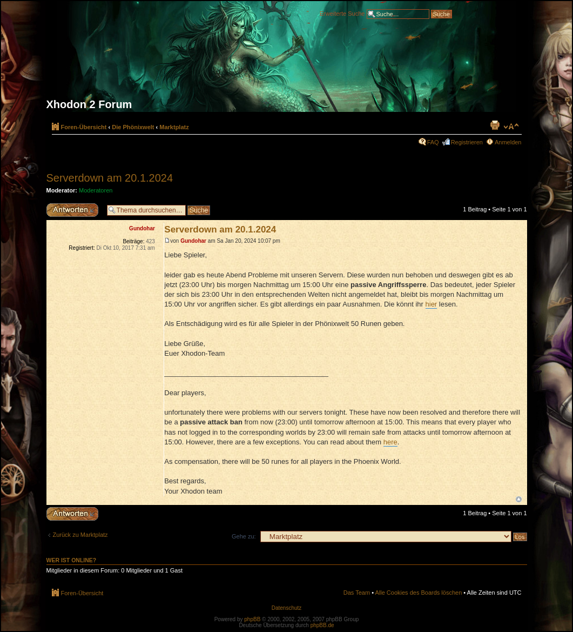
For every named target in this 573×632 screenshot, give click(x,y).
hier (431, 304)
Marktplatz (173, 127)
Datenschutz (287, 608)
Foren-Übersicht (84, 127)
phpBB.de (322, 625)
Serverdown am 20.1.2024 (109, 178)
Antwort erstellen (74, 210)
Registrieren (467, 142)
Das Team (356, 592)
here (390, 442)
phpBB (252, 619)
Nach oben (519, 499)
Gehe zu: (244, 536)
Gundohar (193, 241)
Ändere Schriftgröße (511, 126)
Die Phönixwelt (133, 127)
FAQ (433, 142)
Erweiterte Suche (342, 13)
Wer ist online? (71, 560)
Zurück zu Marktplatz (80, 534)
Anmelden (508, 142)
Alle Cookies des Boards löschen (418, 592)
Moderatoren (95, 190)
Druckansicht (495, 125)
